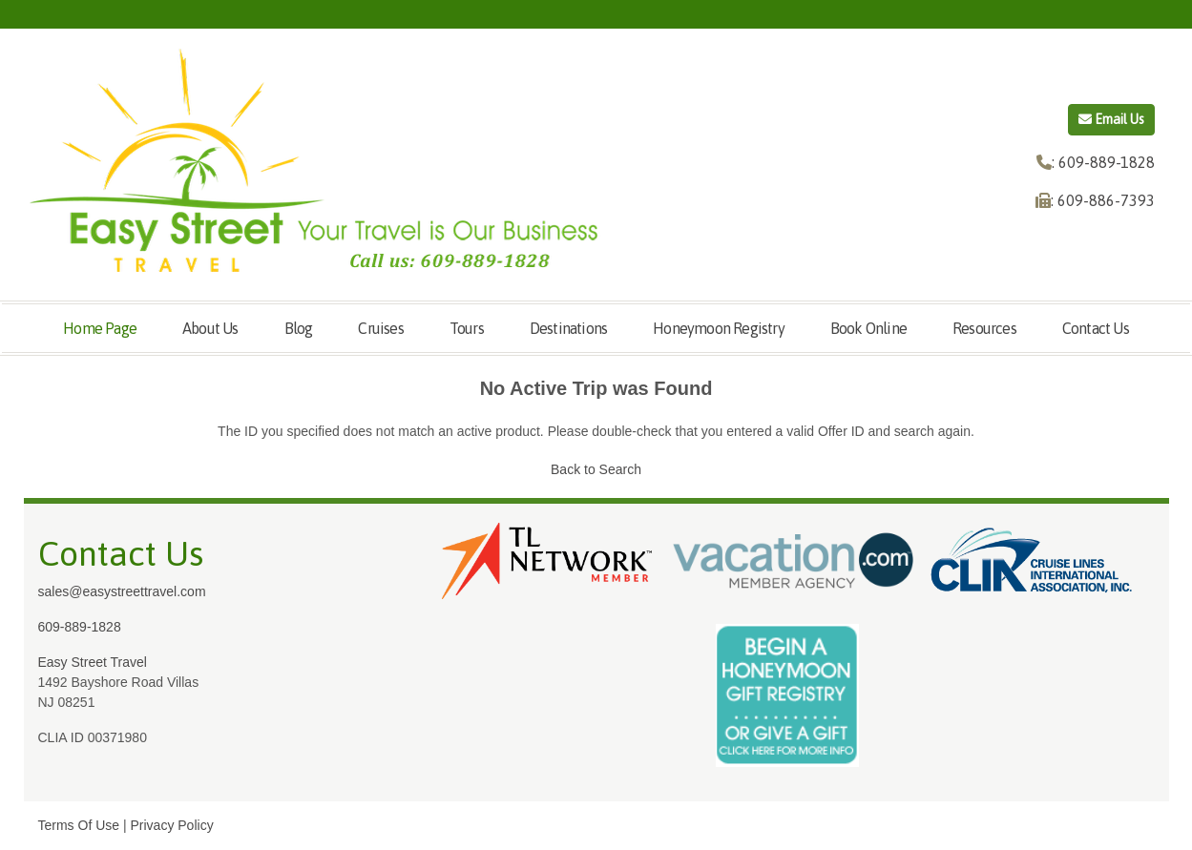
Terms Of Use (79, 825)
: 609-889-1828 (1103, 162)
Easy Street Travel (92, 662)
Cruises (380, 328)
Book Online (868, 328)
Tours (467, 328)
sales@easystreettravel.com (122, 591)
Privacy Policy (172, 825)
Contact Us (1095, 328)
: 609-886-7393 (1103, 200)
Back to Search (596, 469)
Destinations (568, 328)
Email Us (1111, 119)
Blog (298, 328)
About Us (210, 328)
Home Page (99, 328)
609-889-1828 (79, 626)
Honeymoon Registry (718, 328)
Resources (984, 328)
